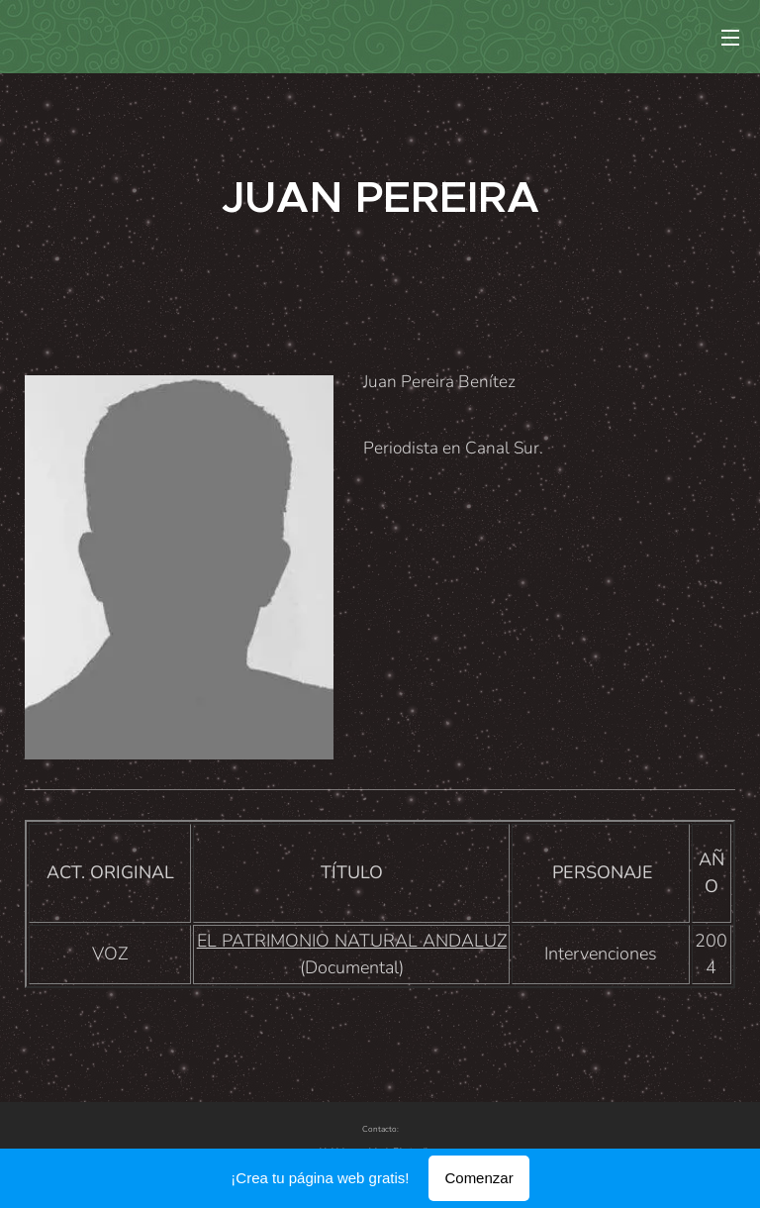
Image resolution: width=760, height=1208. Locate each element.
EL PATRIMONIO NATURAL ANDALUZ (352, 941)
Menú (730, 38)
